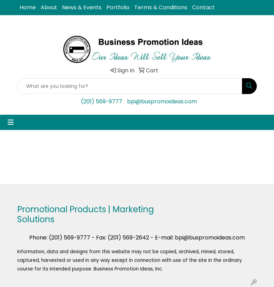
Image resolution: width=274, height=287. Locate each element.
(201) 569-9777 (101, 101)
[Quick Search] (129, 86)
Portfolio (117, 7)
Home (28, 7)
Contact (203, 7)
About (49, 7)
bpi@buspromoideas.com (162, 101)
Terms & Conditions (160, 7)
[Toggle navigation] (10, 122)
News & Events (82, 7)
